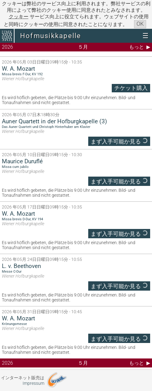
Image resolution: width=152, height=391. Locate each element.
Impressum (33, 383)
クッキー (18, 17)
